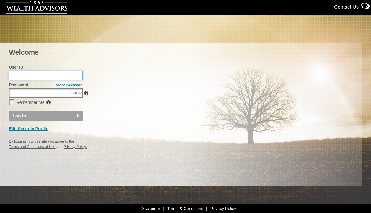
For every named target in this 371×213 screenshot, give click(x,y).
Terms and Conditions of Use (32, 159)
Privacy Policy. (75, 159)
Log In (19, 128)
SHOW (76, 106)
